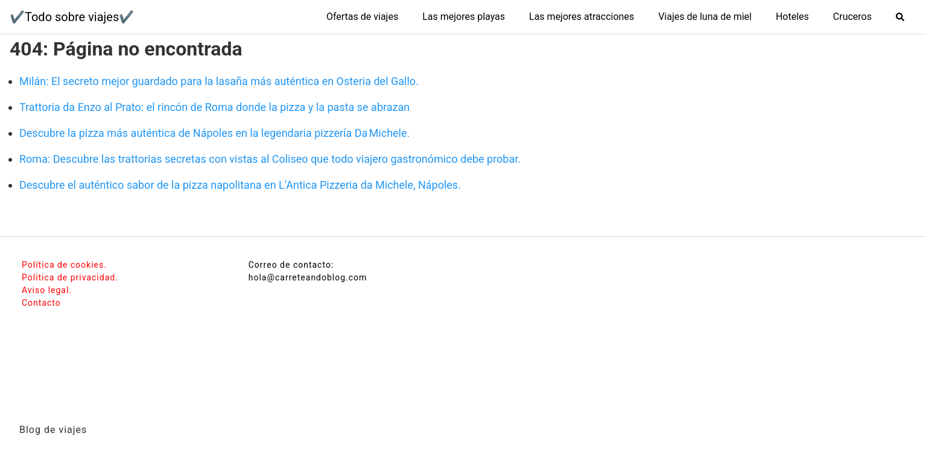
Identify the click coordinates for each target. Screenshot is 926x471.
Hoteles (792, 16)
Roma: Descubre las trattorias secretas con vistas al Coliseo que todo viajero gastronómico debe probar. (270, 159)
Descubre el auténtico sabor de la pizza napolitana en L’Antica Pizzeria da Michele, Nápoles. (240, 185)
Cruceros (852, 16)
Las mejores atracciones (581, 16)
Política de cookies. (64, 265)
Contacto (41, 303)
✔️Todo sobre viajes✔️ (72, 17)
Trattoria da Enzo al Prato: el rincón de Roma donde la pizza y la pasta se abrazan (214, 107)
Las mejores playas (463, 16)
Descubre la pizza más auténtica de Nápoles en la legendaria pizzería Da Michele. (214, 133)
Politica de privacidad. (70, 277)
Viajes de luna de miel (705, 16)
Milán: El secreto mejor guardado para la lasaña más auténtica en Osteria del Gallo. (219, 81)
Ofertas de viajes (362, 16)
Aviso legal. (47, 290)
